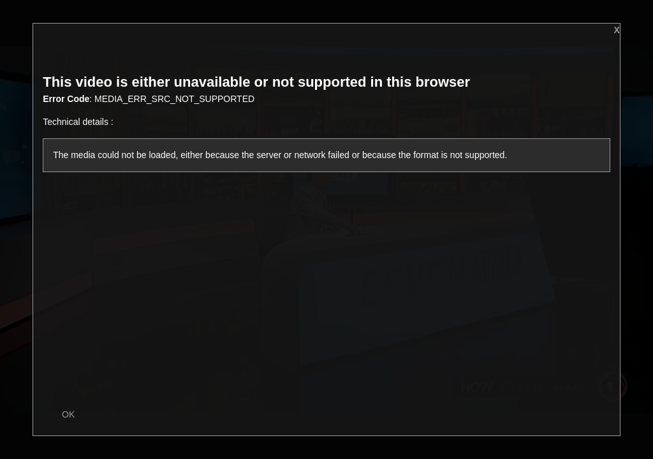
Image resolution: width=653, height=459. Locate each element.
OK (68, 414)
